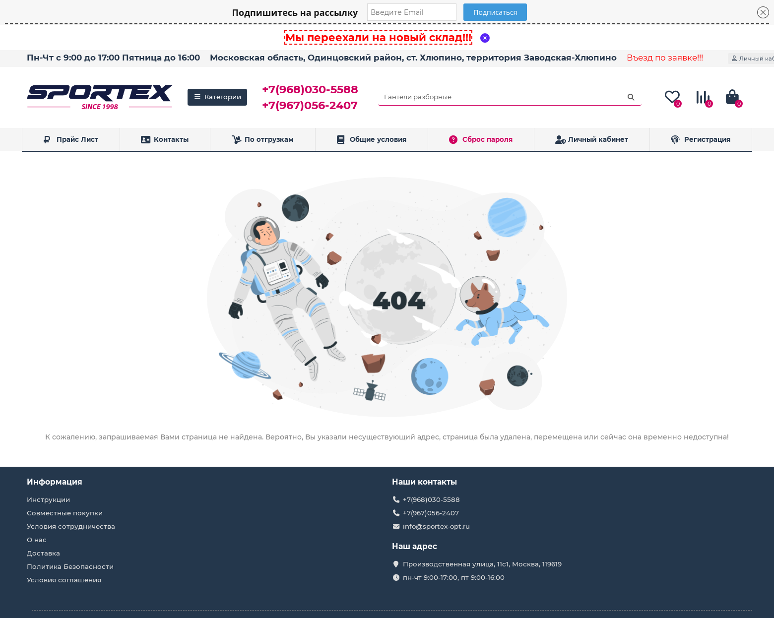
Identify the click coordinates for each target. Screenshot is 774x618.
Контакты (165, 139)
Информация (54, 482)
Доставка (43, 553)
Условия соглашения (64, 580)
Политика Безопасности (70, 566)
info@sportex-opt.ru (436, 526)
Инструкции (48, 499)
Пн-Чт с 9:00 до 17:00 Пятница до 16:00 (113, 57)
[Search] (510, 97)
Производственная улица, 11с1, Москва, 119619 (482, 564)
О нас (37, 540)
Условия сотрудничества (71, 526)
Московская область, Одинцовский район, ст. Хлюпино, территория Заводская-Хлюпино (413, 57)
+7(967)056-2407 (310, 105)
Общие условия (371, 139)
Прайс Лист (70, 139)
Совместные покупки (65, 513)
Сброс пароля (481, 139)
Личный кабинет (592, 139)
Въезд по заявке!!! (665, 57)
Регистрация (700, 139)
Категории (217, 97)
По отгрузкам (262, 139)
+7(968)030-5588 (310, 89)
